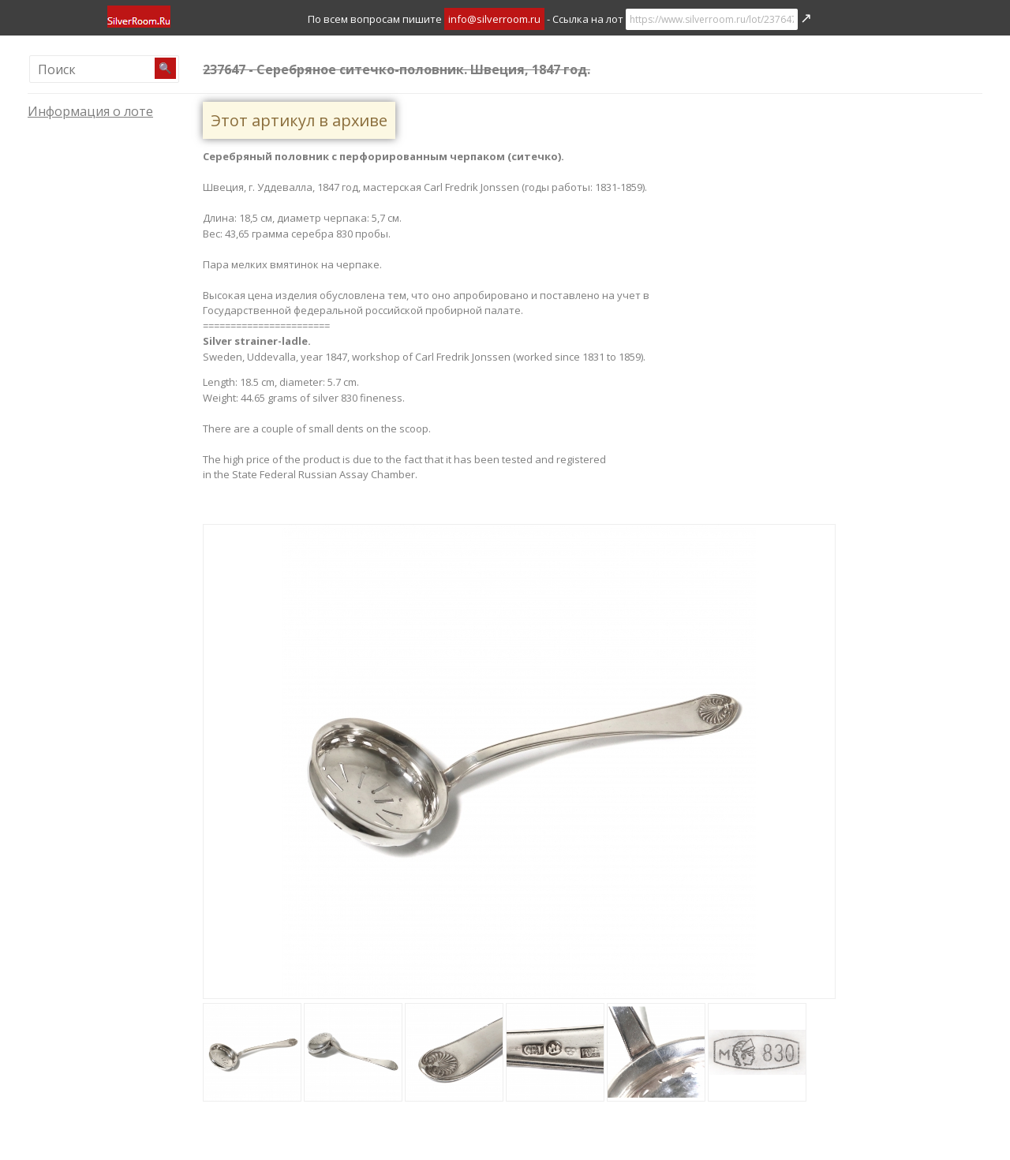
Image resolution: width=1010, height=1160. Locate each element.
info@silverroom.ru (494, 19)
